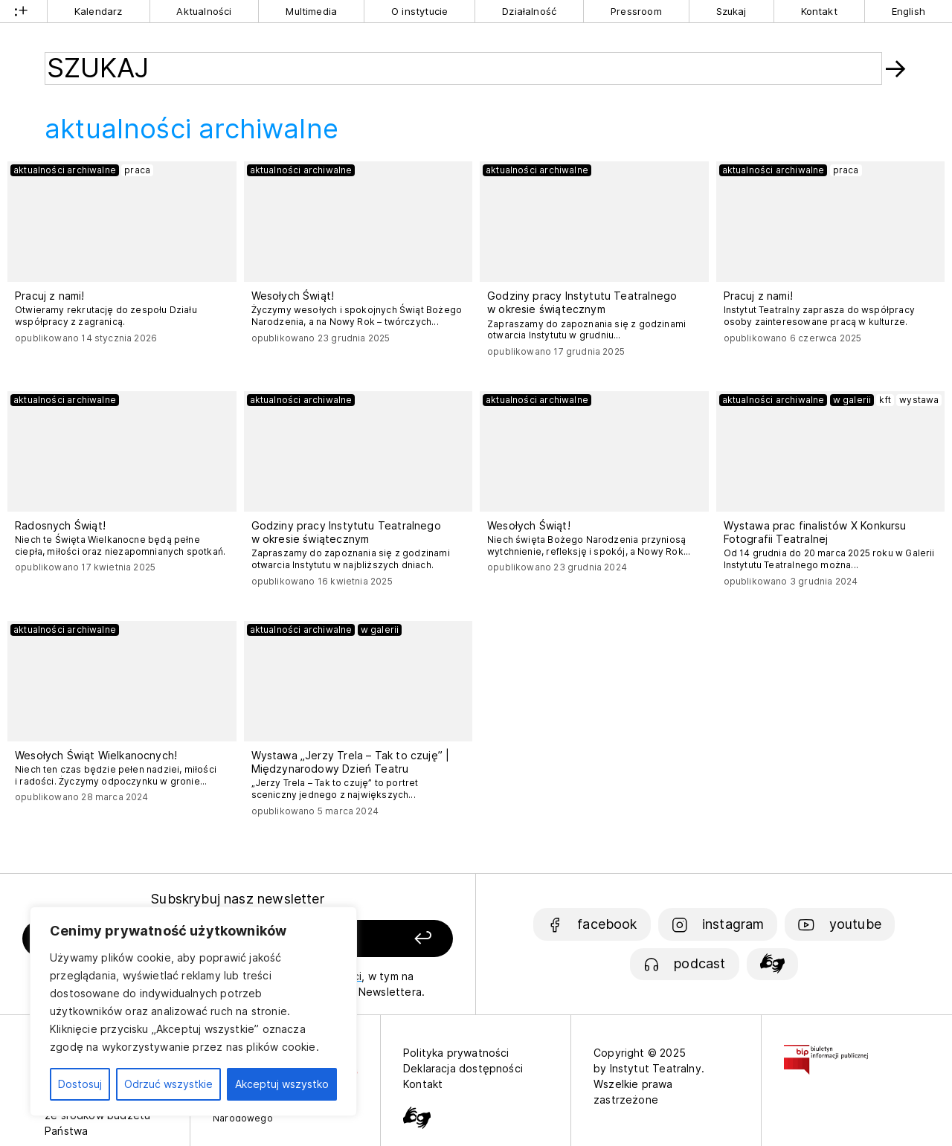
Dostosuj (80, 1084)
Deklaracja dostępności (463, 1068)
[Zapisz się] (372, 938)
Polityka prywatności (456, 1052)
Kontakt (819, 11)
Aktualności (203, 11)
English (908, 11)
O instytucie (419, 11)
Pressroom (636, 11)
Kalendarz (98, 11)
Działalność (529, 11)
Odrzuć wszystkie (168, 1084)
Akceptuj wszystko (282, 1084)
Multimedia (311, 11)
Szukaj (731, 11)
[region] (193, 1011)
